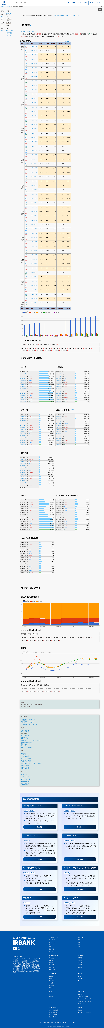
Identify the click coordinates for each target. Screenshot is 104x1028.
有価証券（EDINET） (28, 720)
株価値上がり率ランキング (84, 998)
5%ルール (80, 980)
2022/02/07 (34, 207)
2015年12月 (23, 378)
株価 (74, 2)
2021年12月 (23, 391)
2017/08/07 (34, 85)
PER (2, 16)
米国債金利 (80, 1010)
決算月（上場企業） (54, 1010)
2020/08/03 (34, 168)
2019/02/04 (34, 124)
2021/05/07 (34, 185)
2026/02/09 (34, 298)
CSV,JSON (9, 35)
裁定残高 (51, 946)
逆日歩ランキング (82, 1003)
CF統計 (51, 983)
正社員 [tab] (25, 810)
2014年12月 (23, 376)
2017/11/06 (34, 89)
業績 (11, 32)
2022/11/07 (34, 220)
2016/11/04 (34, 59)
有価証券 (80, 978)
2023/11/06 (34, 246)
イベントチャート (27, 777)
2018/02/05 (34, 98)
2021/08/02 (34, 194)
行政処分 (51, 960)
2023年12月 (23, 395)
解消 (79, 946)
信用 (85, 2)
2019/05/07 (34, 128)
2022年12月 (23, 393)
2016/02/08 (34, 50)
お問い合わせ (42, 1022)
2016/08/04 (34, 55)
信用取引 (51, 944)
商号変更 (80, 958)
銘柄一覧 (51, 996)
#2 (73, 410)
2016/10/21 (34, 68)
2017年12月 (23, 382)
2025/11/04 (34, 290)
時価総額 (51, 985)
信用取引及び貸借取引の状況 (31, 763)
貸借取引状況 (26, 761)
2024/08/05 (34, 263)
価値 (11, 33)
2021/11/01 (34, 198)
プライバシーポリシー (70, 1022)
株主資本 (51, 980)
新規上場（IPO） (53, 1017)
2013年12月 (23, 374)
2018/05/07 (34, 102)
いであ (8, 6)
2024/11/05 (34, 268)
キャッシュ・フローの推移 (30, 740)
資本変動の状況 (26, 743)
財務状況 (24, 738)
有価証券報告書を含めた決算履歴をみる (66, 15)
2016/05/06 (34, 46)
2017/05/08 (34, 76)
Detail (39, 827)
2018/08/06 (34, 111)
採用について (60, 1022)
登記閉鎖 (80, 962)
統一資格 (51, 958)
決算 (8, 32)
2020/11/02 (34, 172)
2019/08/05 (34, 137)
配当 (2, 25)
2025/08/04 (34, 285)
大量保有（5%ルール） (29, 724)
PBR (2, 20)
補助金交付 (52, 969)
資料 (2, 30)
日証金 (98, 2)
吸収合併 (80, 967)
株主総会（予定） (53, 1012)
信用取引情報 (26, 758)
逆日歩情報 (25, 766)
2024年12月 (23, 397)
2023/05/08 (34, 237)
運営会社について (51, 1022)
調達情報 (51, 967)
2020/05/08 (34, 159)
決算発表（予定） (53, 1014)
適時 (12, 30)
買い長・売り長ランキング (84, 1001)
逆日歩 (51, 951)
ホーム (3, 6)
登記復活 (80, 964)
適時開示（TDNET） (28, 722)
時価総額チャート (27, 784)
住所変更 (80, 960)
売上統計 (51, 976)
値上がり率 (52, 939)
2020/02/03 (34, 155)
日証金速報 (25, 768)
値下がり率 (52, 942)
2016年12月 (23, 380)
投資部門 (51, 949)
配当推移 (24, 745)
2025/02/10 (34, 276)
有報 (7, 30)
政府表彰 (51, 964)
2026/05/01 (8, 13)
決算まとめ (25, 731)
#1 (71, 410)
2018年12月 (23, 384)
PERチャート (26, 779)
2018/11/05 (34, 115)
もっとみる (67, 41)
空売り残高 (25, 756)
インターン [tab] (26, 902)
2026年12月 (23, 401)
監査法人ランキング (83, 996)
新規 (79, 944)
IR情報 (23, 754)
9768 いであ (5, 11)
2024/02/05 (34, 255)
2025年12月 (23, 399)
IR (68, 2)
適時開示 (80, 976)
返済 (79, 942)
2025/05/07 (34, 281)
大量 (9, 30)
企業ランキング (82, 994)
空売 (79, 2)
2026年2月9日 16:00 (27, 31)
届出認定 (51, 962)
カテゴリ (51, 994)
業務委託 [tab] (32, 810)
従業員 (51, 987)
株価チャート (26, 774)
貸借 (91, 2)
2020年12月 (23, 389)
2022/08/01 (34, 215)
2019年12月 (23, 386)
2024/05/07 (34, 259)
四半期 (7, 33)
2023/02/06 (34, 233)
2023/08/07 (34, 242)
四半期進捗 (25, 735)
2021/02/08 (34, 181)
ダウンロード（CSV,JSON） (85, 1012)
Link (2, 32)
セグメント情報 (26, 747)
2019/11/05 (34, 142)
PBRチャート (26, 781)
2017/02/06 (34, 72)
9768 (2, 13)
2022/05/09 (34, 211)
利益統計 (51, 978)
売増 (79, 939)
